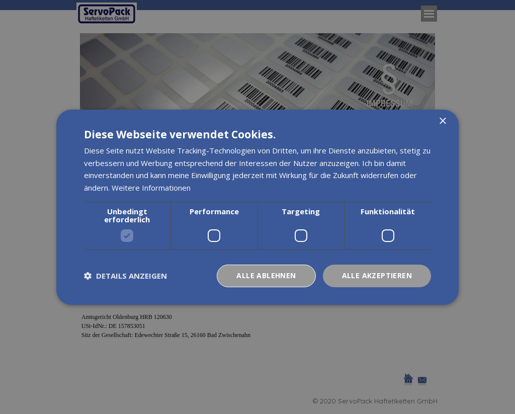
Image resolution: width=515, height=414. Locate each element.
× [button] (442, 121)
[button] (125, 275)
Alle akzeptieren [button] (377, 275)
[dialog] (257, 207)
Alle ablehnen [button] (266, 275)
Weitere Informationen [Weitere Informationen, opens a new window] (151, 188)
